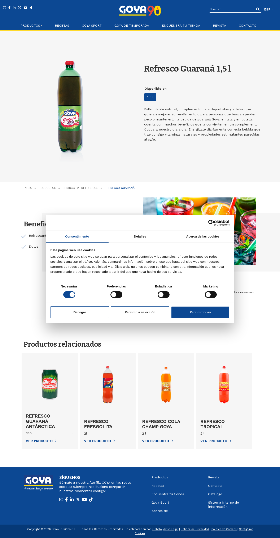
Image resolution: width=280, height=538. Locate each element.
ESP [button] (267, 9)
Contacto (247, 25)
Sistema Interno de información (223, 504)
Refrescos (90, 187)
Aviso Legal (170, 529)
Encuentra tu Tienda (181, 25)
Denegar (79, 312)
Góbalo (157, 529)
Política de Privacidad (195, 529)
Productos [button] (30, 25)
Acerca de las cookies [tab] (203, 236)
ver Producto (41, 441)
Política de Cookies (224, 529)
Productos (47, 187)
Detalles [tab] (140, 236)
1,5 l (150, 97)
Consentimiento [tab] (77, 236)
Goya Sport (92, 25)
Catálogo (215, 494)
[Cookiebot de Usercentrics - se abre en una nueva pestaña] (211, 222)
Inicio (28, 187)
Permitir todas (200, 312)
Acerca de (160, 511)
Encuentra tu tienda (168, 494)
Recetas (62, 25)
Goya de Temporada (131, 25)
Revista (219, 25)
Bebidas (69, 187)
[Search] (232, 9)
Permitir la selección (140, 312)
